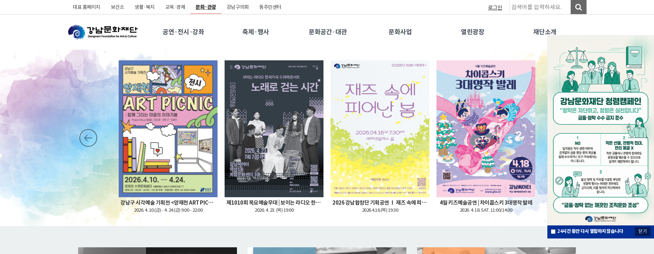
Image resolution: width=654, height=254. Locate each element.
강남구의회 (238, 7)
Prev (88, 138)
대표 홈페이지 (86, 7)
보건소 (117, 7)
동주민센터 (270, 7)
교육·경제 (175, 7)
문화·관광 (206, 7)
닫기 (642, 231)
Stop (128, 138)
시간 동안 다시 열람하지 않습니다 (590, 231)
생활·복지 (145, 7)
